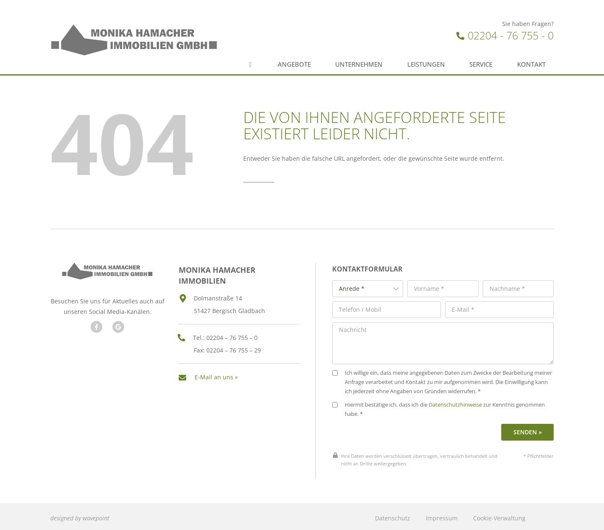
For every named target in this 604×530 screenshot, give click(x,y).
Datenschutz (392, 515)
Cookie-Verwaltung (499, 515)
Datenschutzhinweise (460, 401)
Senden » (528, 429)
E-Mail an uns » (216, 374)
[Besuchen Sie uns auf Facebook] (96, 326)
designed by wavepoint (79, 515)
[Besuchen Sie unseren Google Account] (118, 326)
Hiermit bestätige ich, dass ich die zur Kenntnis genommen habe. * (443, 406)
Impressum (442, 515)
